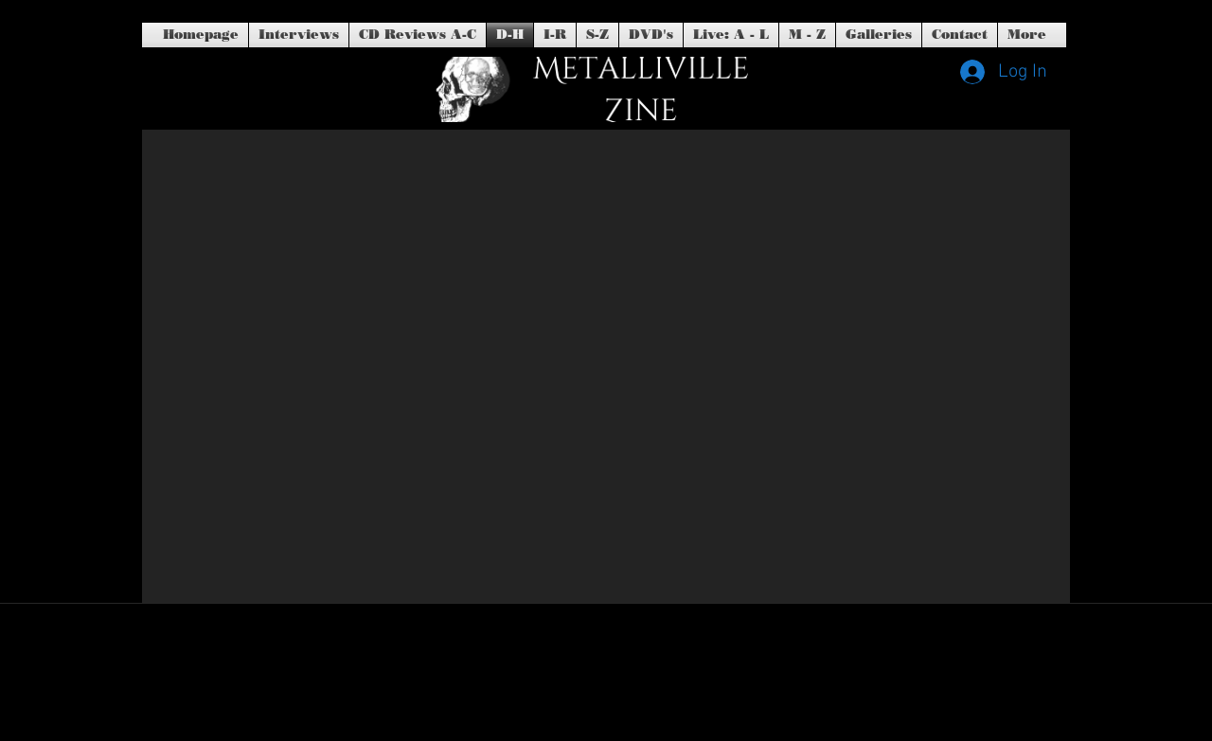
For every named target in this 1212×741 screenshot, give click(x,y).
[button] (651, 35)
